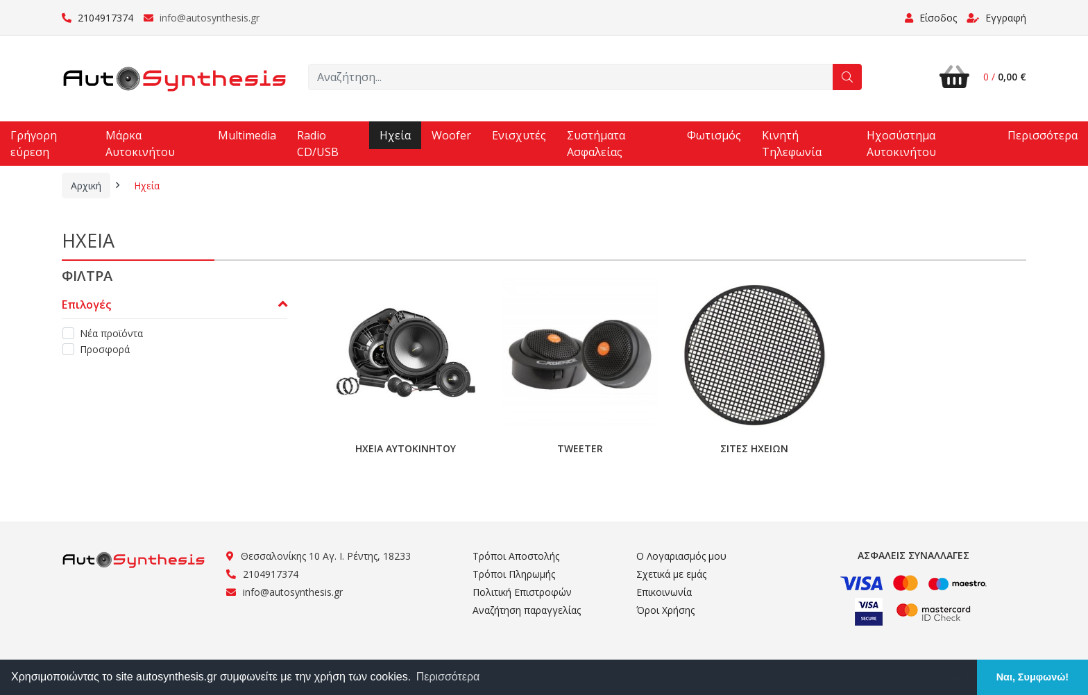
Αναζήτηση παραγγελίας (527, 610)
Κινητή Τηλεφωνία (792, 144)
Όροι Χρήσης (665, 610)
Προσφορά (105, 349)
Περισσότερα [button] (448, 677)
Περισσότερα (1043, 135)
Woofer (451, 135)
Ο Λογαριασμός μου (681, 556)
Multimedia (247, 135)
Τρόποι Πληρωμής (514, 574)
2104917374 (97, 17)
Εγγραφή (996, 17)
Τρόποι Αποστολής (516, 556)
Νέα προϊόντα (111, 333)
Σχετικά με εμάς (671, 574)
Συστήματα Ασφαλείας (596, 144)
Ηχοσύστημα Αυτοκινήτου (901, 144)
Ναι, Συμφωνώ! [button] (1032, 677)
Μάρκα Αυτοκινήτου (140, 144)
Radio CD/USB (318, 144)
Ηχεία (395, 135)
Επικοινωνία (664, 592)
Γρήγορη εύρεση (33, 144)
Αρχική (86, 185)
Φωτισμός (714, 135)
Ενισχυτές (519, 135)
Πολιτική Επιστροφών (522, 592)
